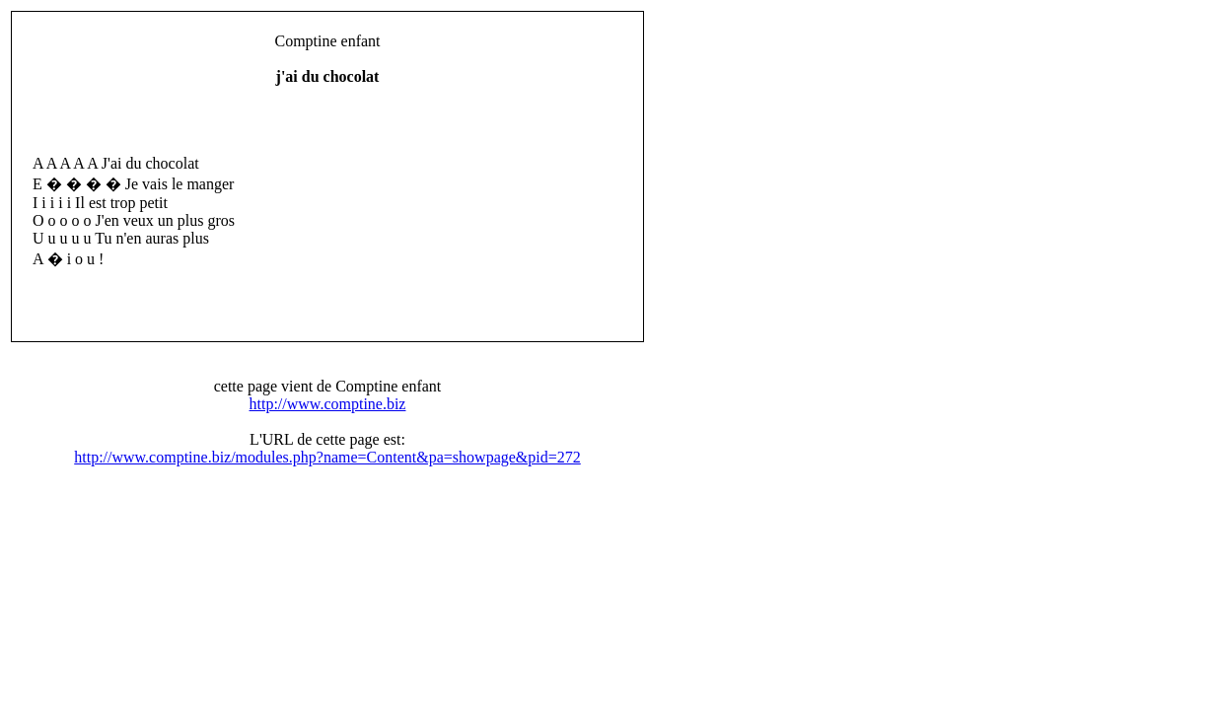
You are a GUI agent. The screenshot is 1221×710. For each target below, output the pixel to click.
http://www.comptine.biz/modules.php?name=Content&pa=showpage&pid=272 (327, 457)
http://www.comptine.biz (328, 403)
